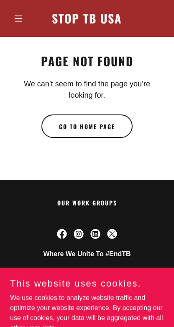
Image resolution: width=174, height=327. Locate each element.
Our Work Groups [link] (87, 202)
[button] (21, 18)
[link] (87, 21)
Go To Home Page (87, 126)
